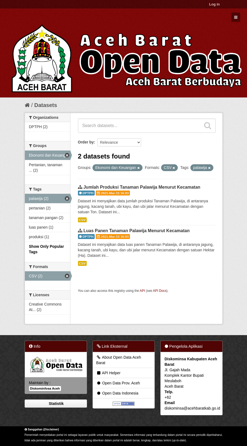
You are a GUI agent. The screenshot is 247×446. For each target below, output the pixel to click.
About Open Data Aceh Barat (118, 360)
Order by (86, 142)
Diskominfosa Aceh (45, 388)
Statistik (55, 403)
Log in (214, 4)
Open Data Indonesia (117, 393)
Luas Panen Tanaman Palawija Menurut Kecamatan (136, 230)
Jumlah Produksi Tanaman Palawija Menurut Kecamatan (141, 187)
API (142, 291)
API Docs (160, 291)
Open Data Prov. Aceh (118, 383)
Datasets (45, 105)
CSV (82, 220)
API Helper (108, 373)
